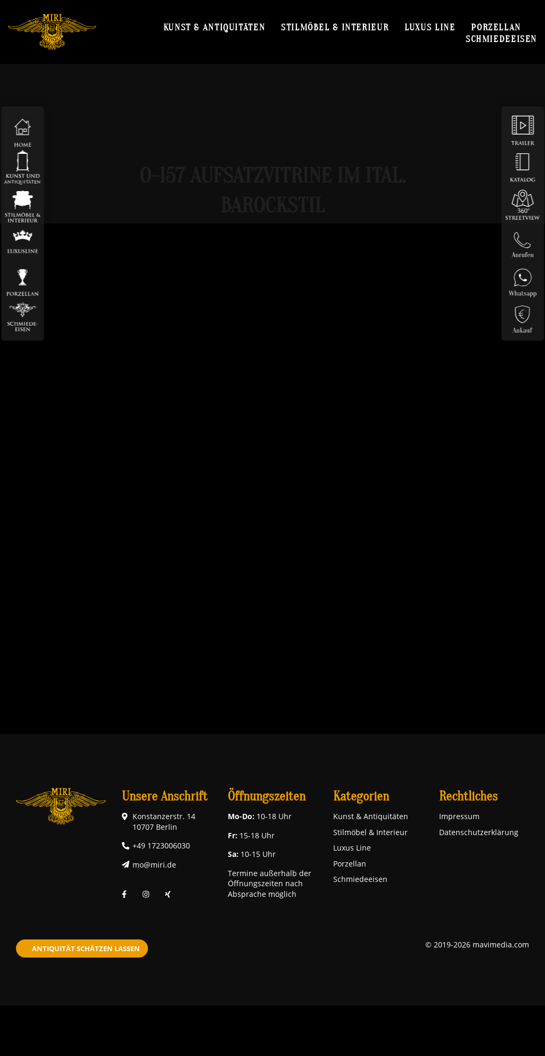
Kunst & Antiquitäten (214, 27)
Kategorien (361, 796)
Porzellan (496, 27)
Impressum (459, 816)
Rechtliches (468, 796)
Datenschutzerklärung (478, 832)
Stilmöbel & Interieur (335, 27)
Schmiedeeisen (501, 39)
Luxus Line (429, 27)
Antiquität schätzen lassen (86, 948)
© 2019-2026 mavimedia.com (477, 944)
